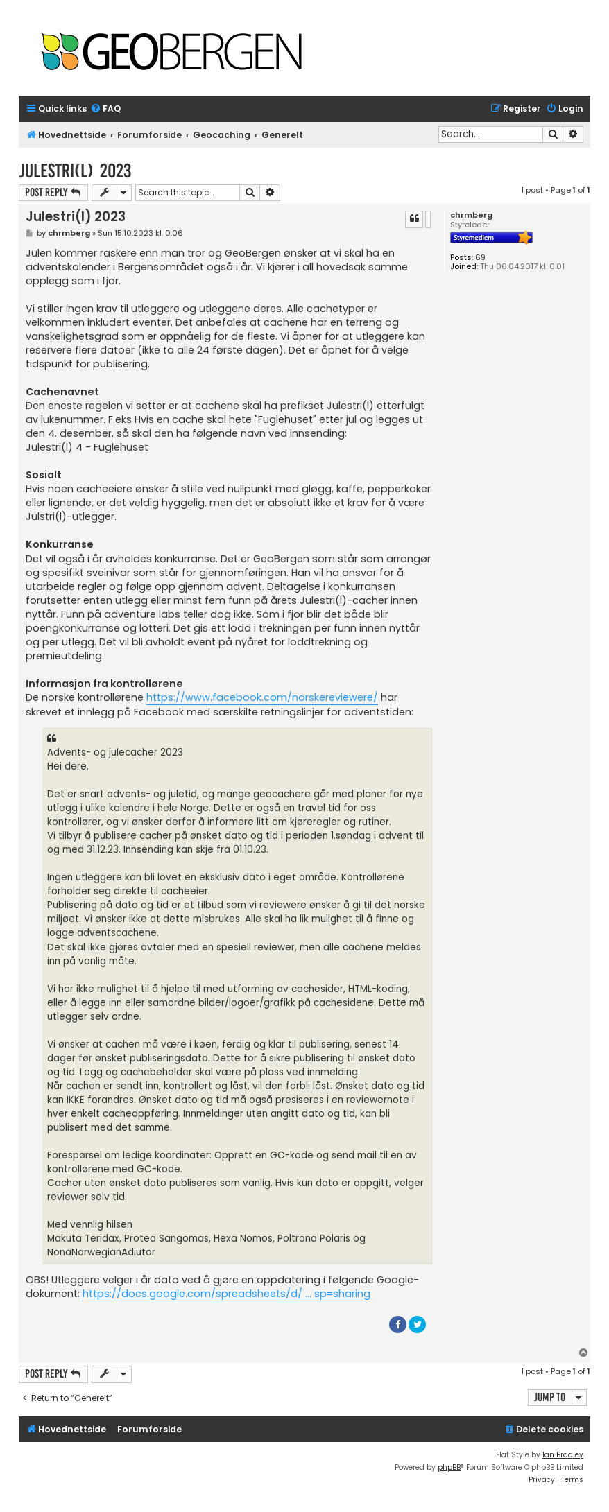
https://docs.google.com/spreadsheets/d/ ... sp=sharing (226, 1294)
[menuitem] (105, 109)
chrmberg (471, 215)
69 (480, 257)
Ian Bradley (562, 1455)
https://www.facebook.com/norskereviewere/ (262, 697)
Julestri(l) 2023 (75, 171)
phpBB (449, 1467)
